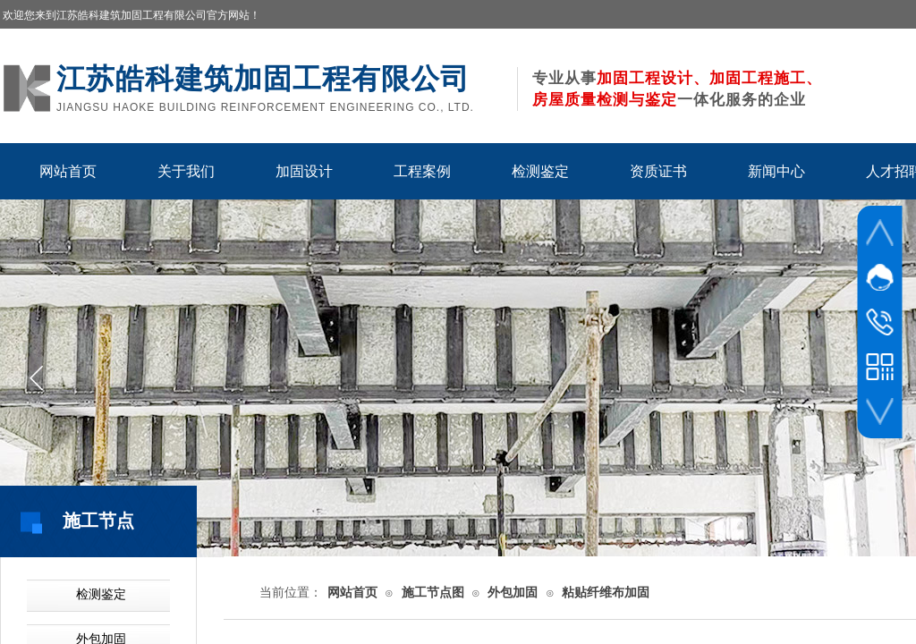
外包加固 (513, 592)
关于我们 (186, 171)
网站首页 (68, 171)
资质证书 (658, 171)
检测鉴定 (540, 171)
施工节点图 (433, 592)
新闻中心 (776, 171)
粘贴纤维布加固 (605, 592)
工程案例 (422, 171)
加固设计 (304, 171)
